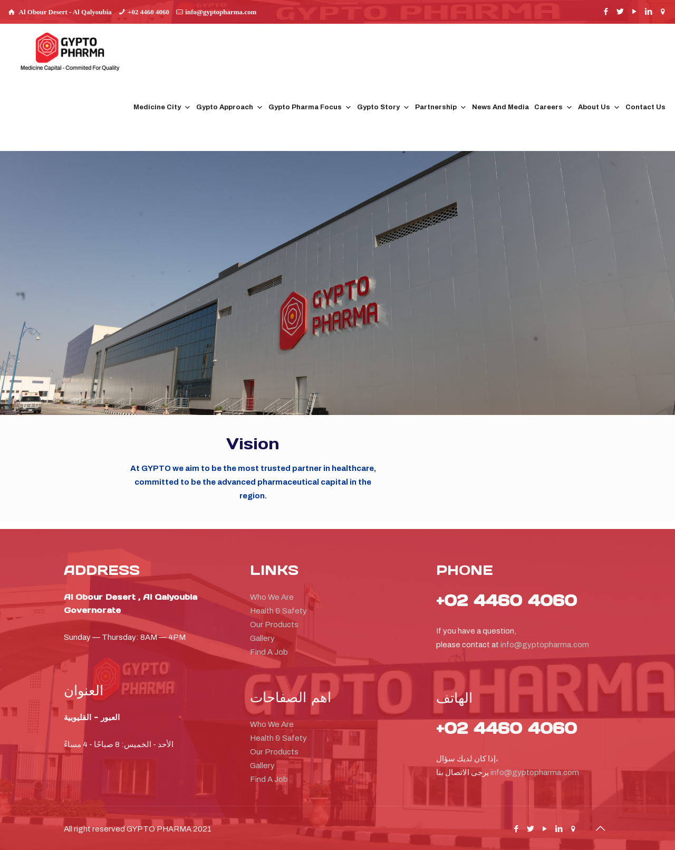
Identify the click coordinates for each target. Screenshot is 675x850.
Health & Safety (278, 611)
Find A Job (269, 652)
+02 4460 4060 (148, 12)
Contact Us (645, 107)
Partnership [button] (441, 107)
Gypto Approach (229, 107)
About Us (599, 107)
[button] (605, 70)
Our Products (274, 624)
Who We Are (272, 597)
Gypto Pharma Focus (310, 107)
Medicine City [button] (162, 107)
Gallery (262, 638)
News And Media (500, 107)
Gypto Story (383, 107)
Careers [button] (553, 107)
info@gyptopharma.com (220, 12)
